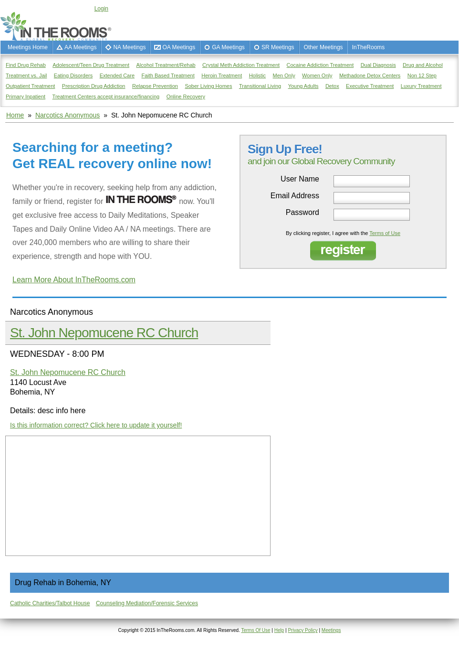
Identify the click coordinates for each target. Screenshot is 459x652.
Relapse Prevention (155, 86)
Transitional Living (260, 86)
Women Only (317, 75)
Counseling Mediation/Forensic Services (147, 603)
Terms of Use (384, 233)
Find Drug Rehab (26, 65)
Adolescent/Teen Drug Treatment (90, 65)
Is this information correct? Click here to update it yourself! (96, 425)
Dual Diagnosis (378, 65)
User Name (300, 179)
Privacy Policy (302, 630)
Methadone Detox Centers (369, 75)
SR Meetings (277, 47)
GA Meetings (228, 47)
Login (101, 8)
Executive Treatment (370, 86)
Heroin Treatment (221, 75)
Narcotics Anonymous (67, 115)
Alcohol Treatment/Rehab (166, 65)
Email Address (295, 196)
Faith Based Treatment (167, 75)
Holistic (257, 75)
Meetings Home (28, 47)
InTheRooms (368, 47)
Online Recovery (186, 96)
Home (15, 115)
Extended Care (117, 75)
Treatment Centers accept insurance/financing (106, 96)
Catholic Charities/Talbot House (50, 603)
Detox (332, 86)
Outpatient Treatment (30, 86)
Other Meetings (323, 47)
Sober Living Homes (208, 86)
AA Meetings (80, 47)
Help (279, 630)
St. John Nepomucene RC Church (104, 332)
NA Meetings (129, 47)
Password (302, 212)
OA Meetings (178, 47)
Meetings (331, 630)
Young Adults (303, 86)
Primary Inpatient (25, 96)
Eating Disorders (73, 75)
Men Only (284, 75)
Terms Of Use (255, 630)
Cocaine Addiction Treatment (320, 65)
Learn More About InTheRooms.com (74, 280)
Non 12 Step (422, 75)
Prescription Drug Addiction (93, 86)
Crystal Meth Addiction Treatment (241, 65)
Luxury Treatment (421, 86)
